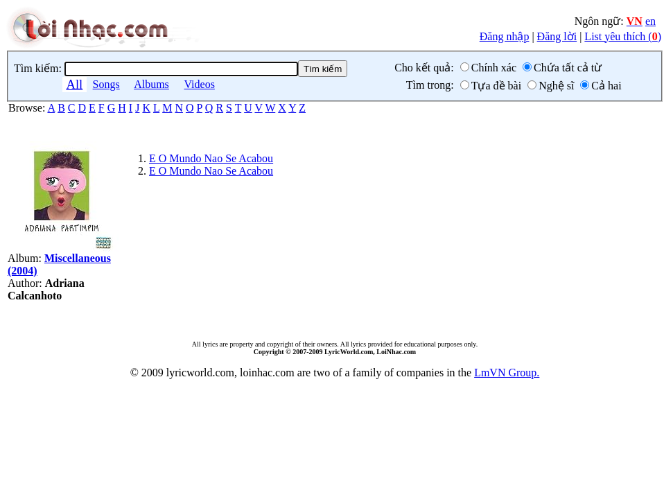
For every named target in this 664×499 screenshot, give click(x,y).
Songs (106, 84)
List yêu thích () (622, 36)
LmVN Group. (506, 372)
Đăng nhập (505, 36)
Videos (199, 84)
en (650, 21)
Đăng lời (557, 36)
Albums (151, 84)
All (74, 84)
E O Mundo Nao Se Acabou (211, 158)
